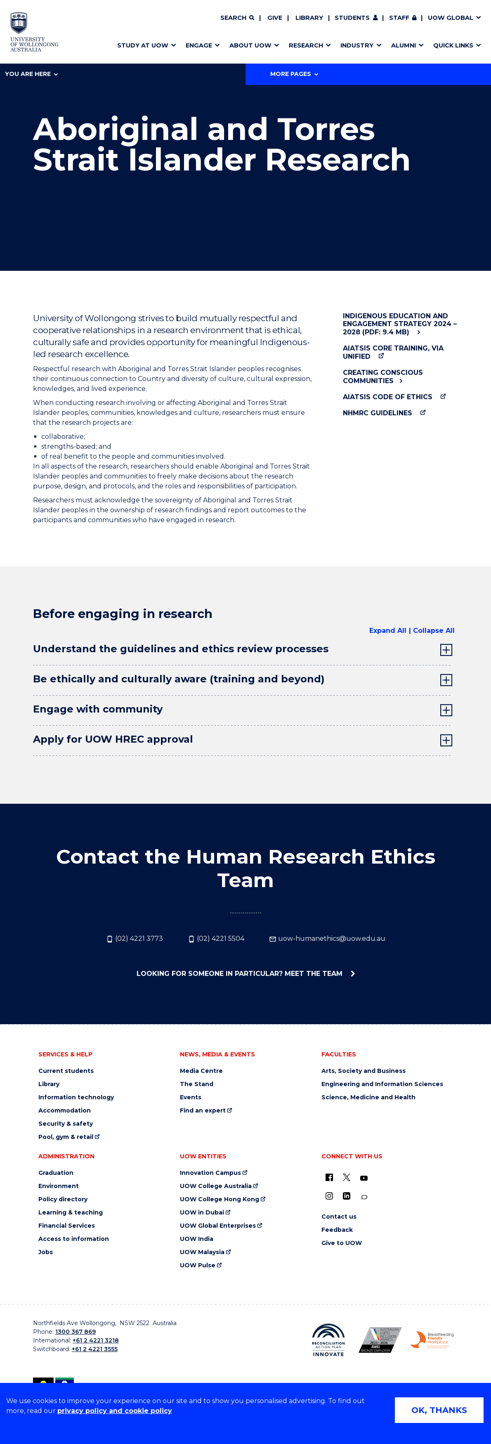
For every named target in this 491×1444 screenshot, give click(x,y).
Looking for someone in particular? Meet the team (241, 974)
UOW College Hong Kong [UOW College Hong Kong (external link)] (219, 1199)
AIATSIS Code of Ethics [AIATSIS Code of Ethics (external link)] (387, 397)
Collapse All (434, 630)
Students (352, 17)
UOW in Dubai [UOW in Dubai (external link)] (202, 1212)
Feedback (337, 1229)
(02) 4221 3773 (134, 939)
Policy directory (62, 1199)
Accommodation (64, 1110)
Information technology (76, 1097)
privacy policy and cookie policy (114, 1411)
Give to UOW (341, 1243)
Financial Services (66, 1225)
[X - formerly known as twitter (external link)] (346, 1177)
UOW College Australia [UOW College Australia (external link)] (216, 1186)
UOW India (196, 1239)
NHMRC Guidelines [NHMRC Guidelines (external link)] (377, 413)
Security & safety (65, 1123)
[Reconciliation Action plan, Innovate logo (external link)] (328, 1340)
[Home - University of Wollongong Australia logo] (34, 32)
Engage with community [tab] (98, 709)
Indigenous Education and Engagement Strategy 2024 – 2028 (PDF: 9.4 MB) (400, 324)
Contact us (338, 1216)
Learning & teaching (70, 1212)
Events (190, 1097)
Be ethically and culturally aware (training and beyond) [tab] (179, 679)
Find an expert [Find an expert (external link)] (203, 1110)
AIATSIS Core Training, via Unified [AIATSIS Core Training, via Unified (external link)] (393, 352)
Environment (58, 1186)
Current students (66, 1071)
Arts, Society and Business (363, 1071)
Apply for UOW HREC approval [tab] (113, 739)
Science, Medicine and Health (368, 1097)
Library (309, 17)
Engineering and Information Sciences (382, 1084)
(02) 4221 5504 (216, 939)
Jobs (45, 1252)
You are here (31, 74)
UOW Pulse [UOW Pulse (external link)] (197, 1265)
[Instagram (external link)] (329, 1196)
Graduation (55, 1173)
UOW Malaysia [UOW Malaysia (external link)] (202, 1252)
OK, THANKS (439, 1410)
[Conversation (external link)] (364, 1197)
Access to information (73, 1239)
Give (274, 17)
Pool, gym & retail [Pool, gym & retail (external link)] (65, 1137)
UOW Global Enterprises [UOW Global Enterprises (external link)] (218, 1225)
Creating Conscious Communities (383, 376)
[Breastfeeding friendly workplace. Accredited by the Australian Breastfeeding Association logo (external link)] (432, 1340)
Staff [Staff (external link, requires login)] (399, 17)
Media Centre (201, 1071)
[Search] (237, 18)
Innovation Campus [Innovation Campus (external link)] (210, 1173)
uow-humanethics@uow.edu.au (327, 939)
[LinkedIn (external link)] (346, 1196)
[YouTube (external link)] (364, 1179)
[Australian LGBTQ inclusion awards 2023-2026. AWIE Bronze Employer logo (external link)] (380, 1340)
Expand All (387, 630)
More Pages (294, 74)
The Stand (196, 1084)
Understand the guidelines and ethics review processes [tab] (180, 649)
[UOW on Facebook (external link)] (329, 1177)
